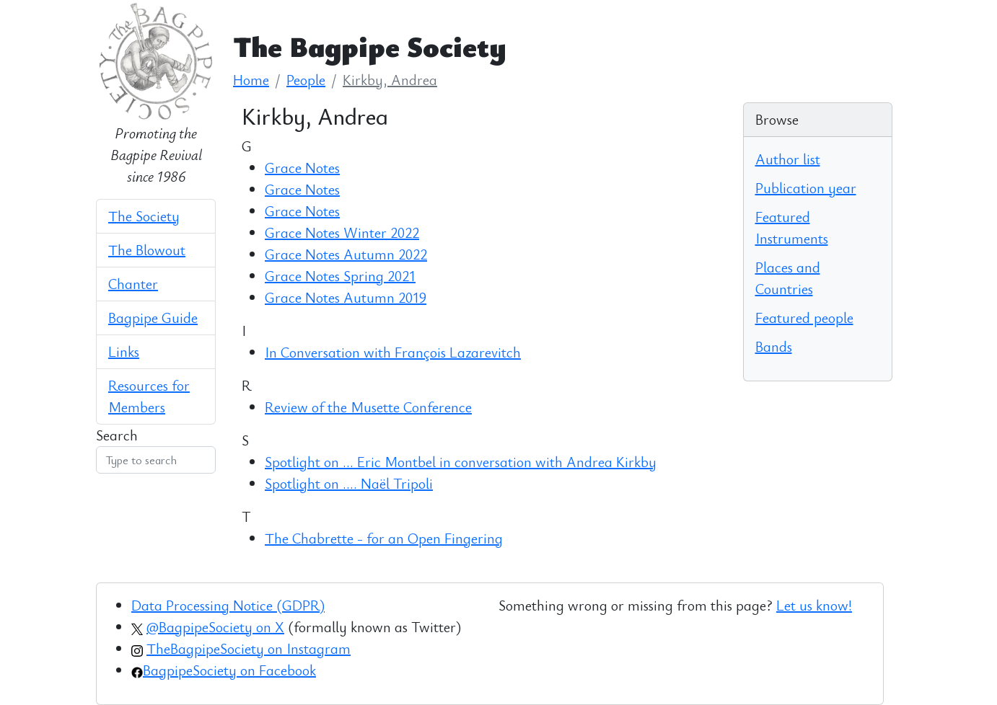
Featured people (804, 317)
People (305, 79)
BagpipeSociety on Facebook (229, 670)
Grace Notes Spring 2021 (340, 275)
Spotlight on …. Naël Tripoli (349, 483)
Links (123, 351)
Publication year (805, 188)
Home (251, 79)
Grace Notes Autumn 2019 (345, 297)
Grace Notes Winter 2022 (342, 232)
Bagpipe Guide (153, 317)
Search (117, 435)
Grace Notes (302, 167)
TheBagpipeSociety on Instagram (248, 648)
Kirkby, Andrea (390, 79)
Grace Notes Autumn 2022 (346, 254)
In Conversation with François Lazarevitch (393, 352)
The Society (144, 216)
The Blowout (146, 250)
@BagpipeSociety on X (215, 627)
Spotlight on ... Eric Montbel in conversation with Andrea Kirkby (460, 461)
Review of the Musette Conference (368, 407)
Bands (773, 346)
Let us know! (814, 605)
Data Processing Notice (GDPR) (228, 605)
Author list (787, 159)
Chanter (133, 283)
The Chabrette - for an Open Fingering (384, 538)
